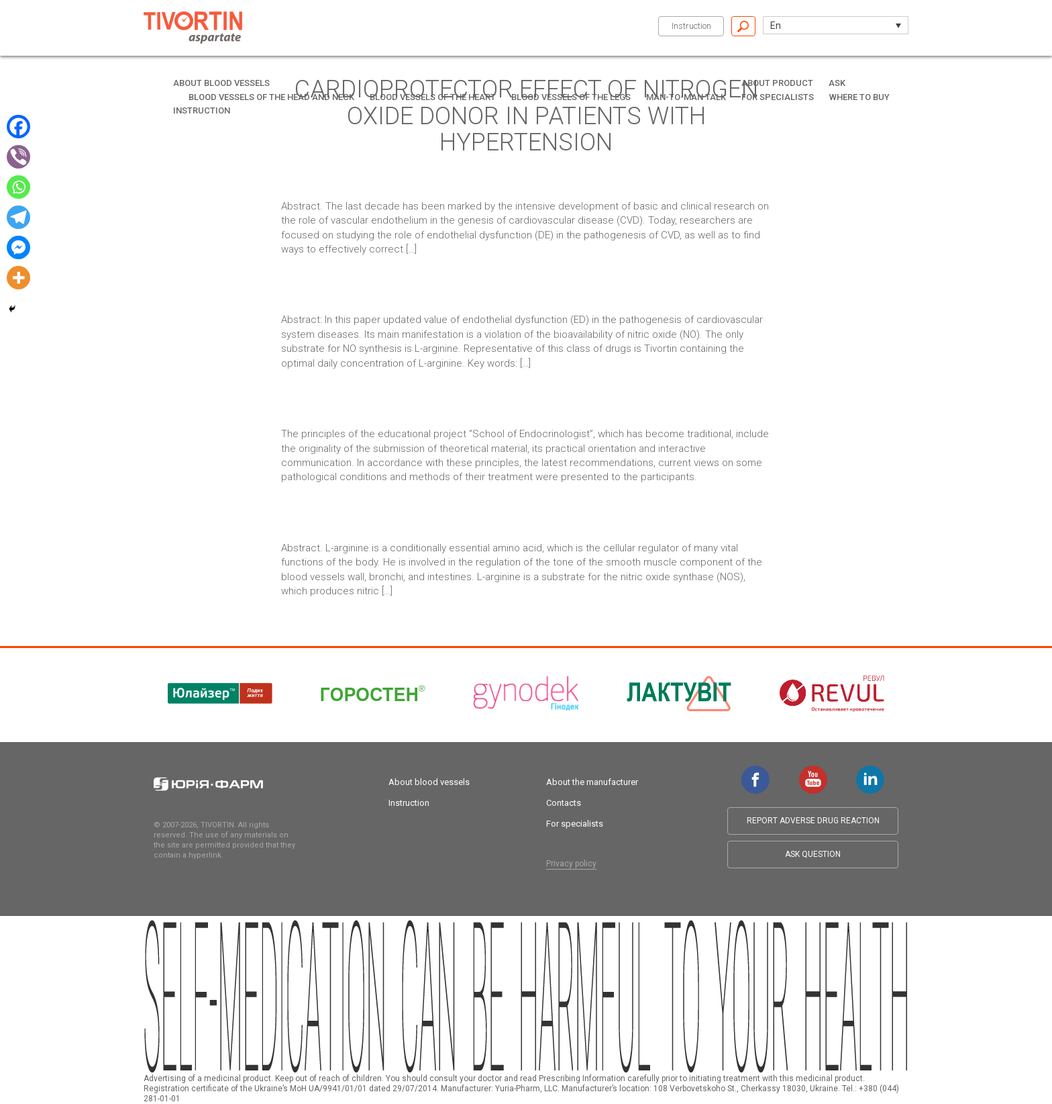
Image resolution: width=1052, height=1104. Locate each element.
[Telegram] (18, 217)
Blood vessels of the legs (571, 97)
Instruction (691, 26)
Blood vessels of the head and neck (271, 97)
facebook (755, 772)
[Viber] (18, 157)
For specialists (777, 97)
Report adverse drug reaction (813, 820)
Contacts (563, 803)
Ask (837, 83)
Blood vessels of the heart (433, 97)
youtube (813, 772)
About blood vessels (221, 83)
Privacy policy (571, 863)
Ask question (813, 854)
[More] (18, 277)
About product (777, 83)
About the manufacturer (592, 782)
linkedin (870, 772)
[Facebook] (18, 126)
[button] (835, 25)
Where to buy (859, 97)
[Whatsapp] (18, 187)
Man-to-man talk (686, 97)
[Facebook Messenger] (18, 247)
